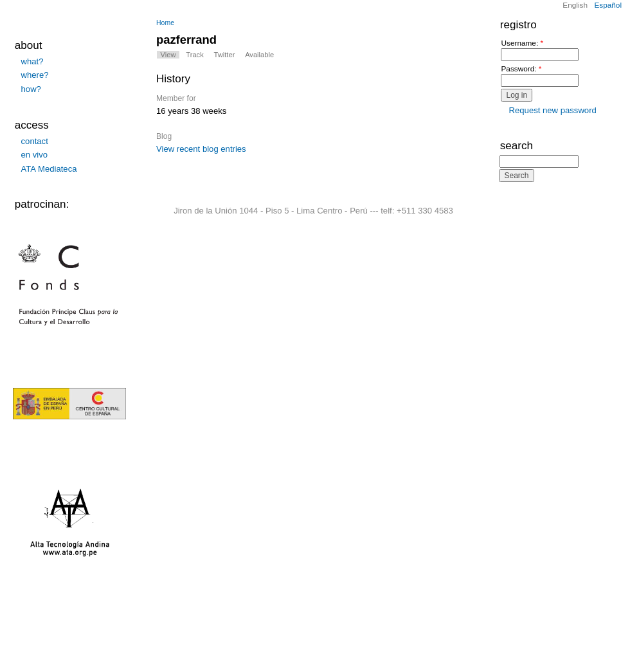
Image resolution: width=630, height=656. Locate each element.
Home (165, 22)
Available (259, 55)
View (168, 55)
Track (194, 55)
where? (35, 75)
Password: (521, 69)
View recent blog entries (201, 149)
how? (31, 89)
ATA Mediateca (49, 169)
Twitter (224, 55)
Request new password (553, 110)
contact (34, 141)
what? (32, 61)
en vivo (34, 154)
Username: (522, 43)
